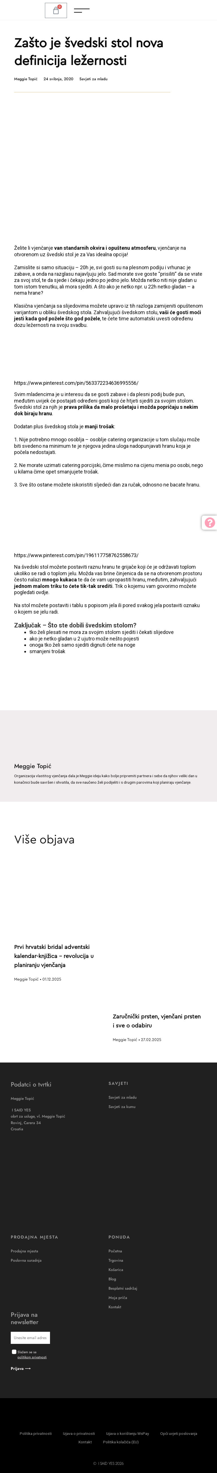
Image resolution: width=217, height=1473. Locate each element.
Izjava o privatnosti (79, 1433)
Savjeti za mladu (93, 79)
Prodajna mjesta (24, 1251)
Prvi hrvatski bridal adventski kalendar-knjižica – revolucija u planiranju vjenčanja (54, 956)
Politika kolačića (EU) (121, 1442)
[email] (30, 1338)
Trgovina (115, 1260)
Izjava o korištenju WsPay (127, 1433)
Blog (112, 1279)
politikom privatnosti (32, 1357)
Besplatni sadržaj (122, 1288)
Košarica (115, 1269)
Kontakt (114, 1307)
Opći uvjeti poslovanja (178, 1433)
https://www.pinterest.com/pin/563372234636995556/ (76, 383)
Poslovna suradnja (26, 1260)
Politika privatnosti (36, 1433)
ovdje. (42, 592)
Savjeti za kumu (121, 1106)
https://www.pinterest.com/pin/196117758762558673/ (76, 555)
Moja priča (117, 1297)
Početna (115, 1251)
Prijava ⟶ (21, 1368)
